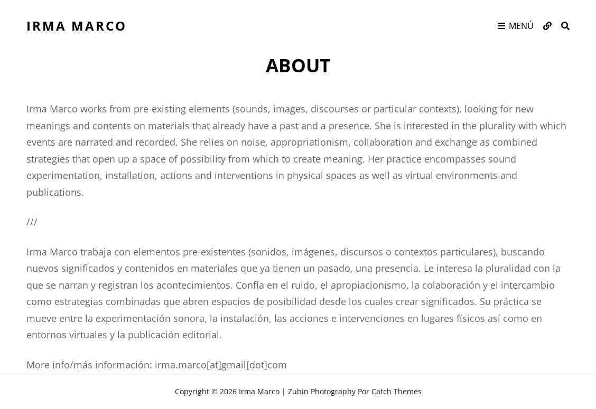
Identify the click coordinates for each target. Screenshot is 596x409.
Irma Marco (76, 25)
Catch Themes (396, 391)
